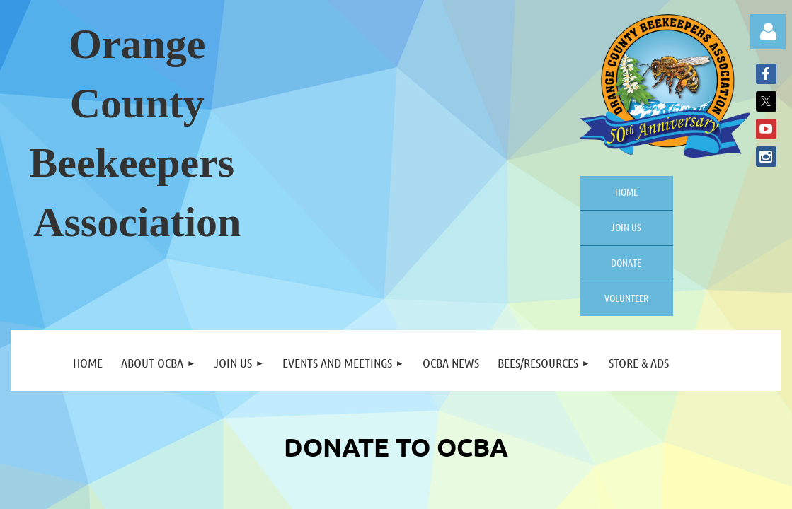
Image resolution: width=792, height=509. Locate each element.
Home (626, 191)
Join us (626, 227)
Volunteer (626, 297)
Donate (626, 262)
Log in (768, 31)
